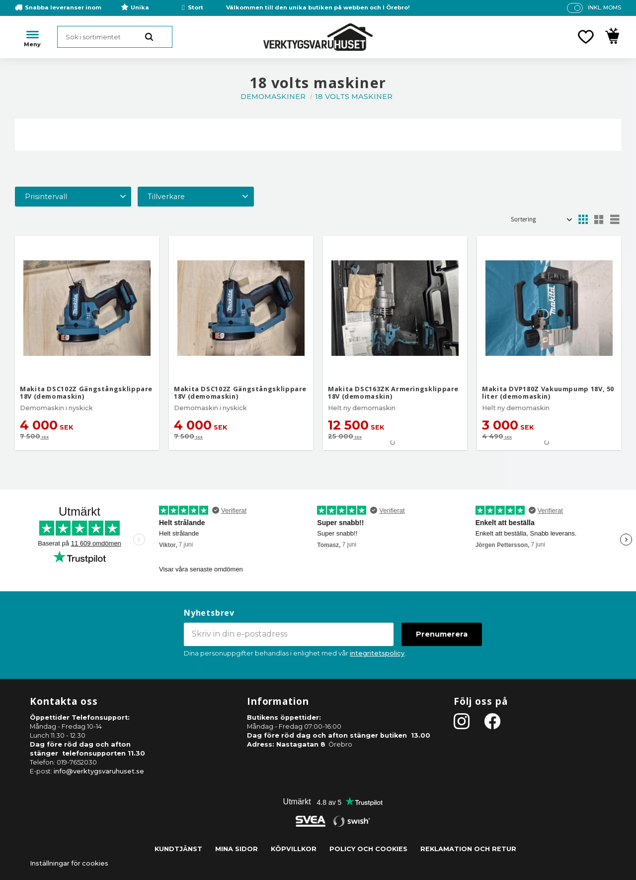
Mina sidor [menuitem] (236, 849)
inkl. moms (604, 7)
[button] (586, 37)
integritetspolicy (377, 653)
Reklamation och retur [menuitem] (468, 849)
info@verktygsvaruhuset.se (99, 771)
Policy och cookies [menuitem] (368, 849)
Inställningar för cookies (69, 863)
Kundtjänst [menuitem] (178, 849)
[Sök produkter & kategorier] (114, 37)
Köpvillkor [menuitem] (294, 849)
